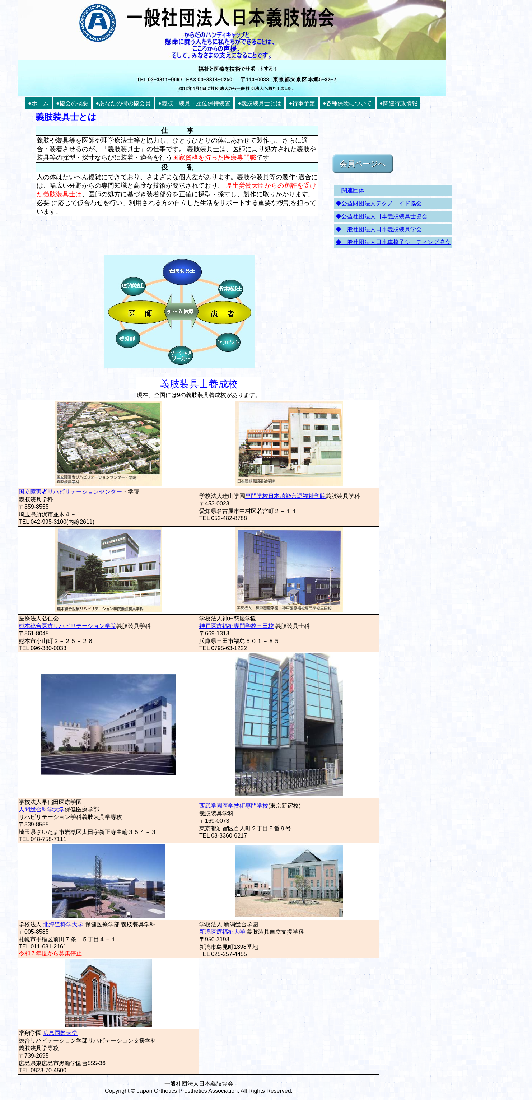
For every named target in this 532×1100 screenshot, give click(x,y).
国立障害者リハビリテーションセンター (70, 492)
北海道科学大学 (63, 924)
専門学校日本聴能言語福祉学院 (285, 496)
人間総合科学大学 (42, 809)
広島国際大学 (60, 1033)
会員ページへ (363, 163)
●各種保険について (347, 103)
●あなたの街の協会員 (123, 103)
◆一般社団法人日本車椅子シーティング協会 (393, 242)
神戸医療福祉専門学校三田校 (236, 626)
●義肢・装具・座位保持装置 (194, 103)
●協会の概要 (72, 103)
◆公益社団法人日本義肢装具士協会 (382, 216)
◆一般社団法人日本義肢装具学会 (379, 229)
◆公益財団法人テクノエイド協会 (379, 203)
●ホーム (38, 103)
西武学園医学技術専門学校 (233, 806)
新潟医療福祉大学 (222, 932)
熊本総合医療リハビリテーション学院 (67, 626)
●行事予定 (302, 103)
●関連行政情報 (398, 103)
